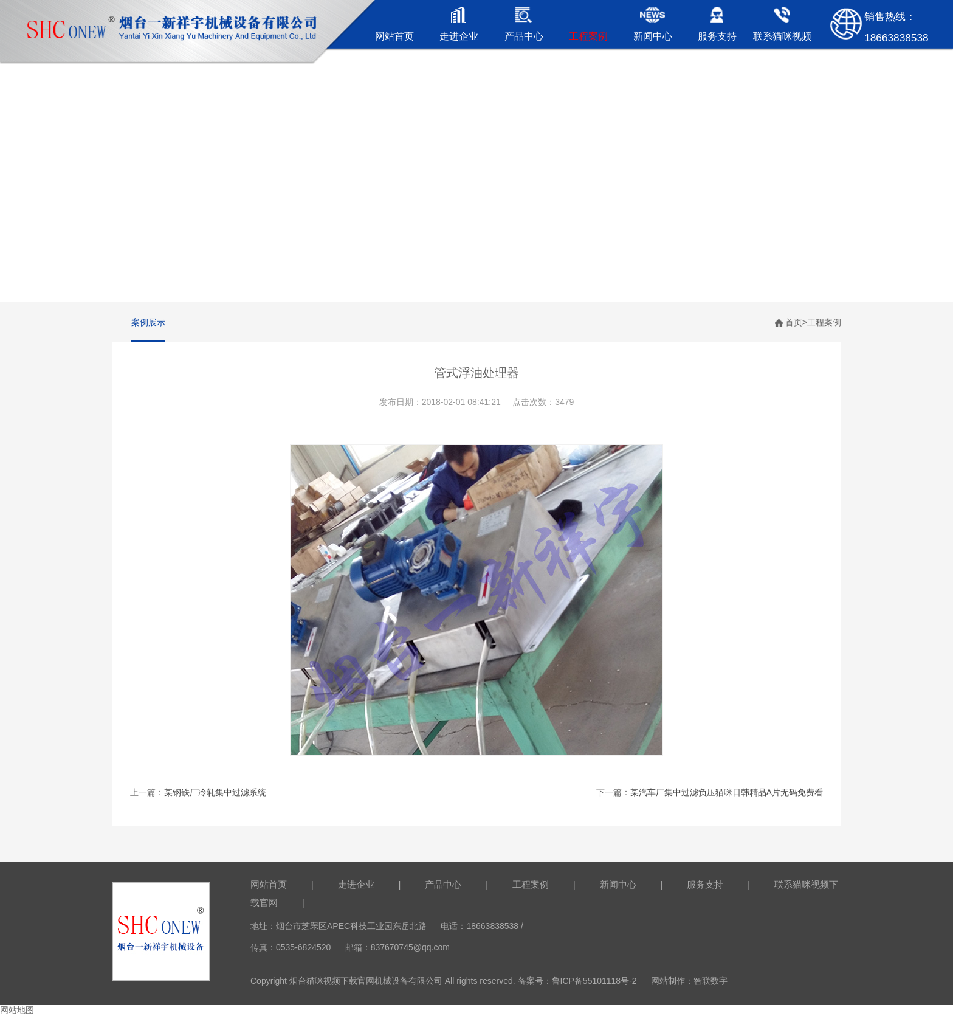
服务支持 (705, 884)
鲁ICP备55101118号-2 (594, 981)
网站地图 (17, 1010)
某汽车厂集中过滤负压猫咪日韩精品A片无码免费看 (726, 792)
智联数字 (710, 981)
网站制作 (668, 981)
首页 (793, 322)
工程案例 (824, 322)
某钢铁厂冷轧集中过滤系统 (215, 792)
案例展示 (148, 322)
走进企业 (356, 884)
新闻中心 (618, 884)
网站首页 (268, 884)
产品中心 (443, 884)
